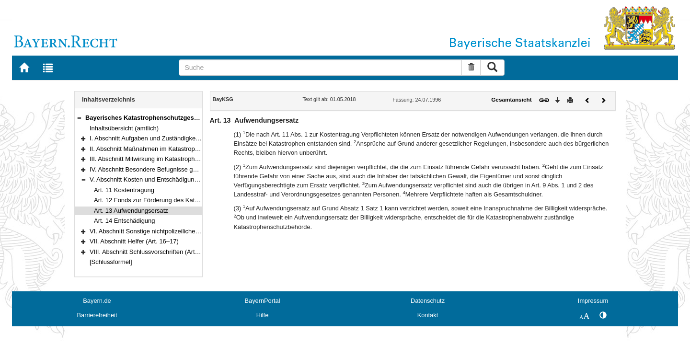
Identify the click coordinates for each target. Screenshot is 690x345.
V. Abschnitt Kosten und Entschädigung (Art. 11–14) (161, 179)
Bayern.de (97, 300)
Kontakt (427, 315)
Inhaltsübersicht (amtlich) (124, 128)
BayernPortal (262, 300)
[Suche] (320, 67)
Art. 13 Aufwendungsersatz (131, 210)
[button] (79, 117)
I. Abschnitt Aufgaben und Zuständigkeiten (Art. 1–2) (161, 138)
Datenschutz (428, 300)
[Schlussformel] (111, 261)
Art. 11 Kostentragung (124, 190)
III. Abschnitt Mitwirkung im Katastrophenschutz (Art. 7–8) (168, 158)
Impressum (593, 300)
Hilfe (262, 315)
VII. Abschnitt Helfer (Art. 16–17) (134, 241)
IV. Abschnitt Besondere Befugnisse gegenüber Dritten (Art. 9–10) (180, 169)
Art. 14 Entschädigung (124, 220)
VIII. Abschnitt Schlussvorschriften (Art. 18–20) (154, 251)
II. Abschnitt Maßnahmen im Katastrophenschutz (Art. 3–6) (170, 148)
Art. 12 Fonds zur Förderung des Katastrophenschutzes (170, 200)
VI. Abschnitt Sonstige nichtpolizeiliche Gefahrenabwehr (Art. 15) (178, 231)
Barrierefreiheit (97, 315)
